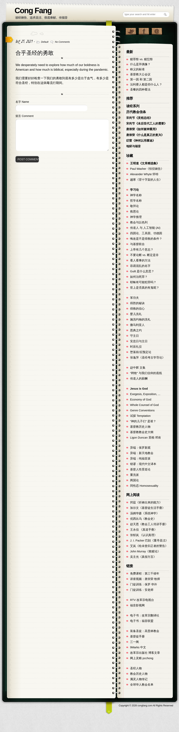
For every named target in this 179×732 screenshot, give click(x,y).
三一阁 (134, 641)
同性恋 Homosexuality (144, 485)
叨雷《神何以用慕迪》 (140, 140)
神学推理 (136, 216)
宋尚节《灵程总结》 (139, 117)
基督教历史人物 (140, 426)
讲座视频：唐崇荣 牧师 (145, 579)
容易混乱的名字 (140, 265)
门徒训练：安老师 (141, 589)
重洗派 (134, 474)
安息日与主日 (139, 341)
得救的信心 (137, 308)
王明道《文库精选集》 (144, 163)
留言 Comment (25, 116)
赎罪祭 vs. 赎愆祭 (141, 59)
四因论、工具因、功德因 (146, 233)
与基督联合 (137, 244)
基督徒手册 (137, 636)
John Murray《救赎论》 (145, 551)
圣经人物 (136, 668)
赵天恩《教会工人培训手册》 (149, 524)
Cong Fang (33, 10)
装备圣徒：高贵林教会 (144, 631)
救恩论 (134, 211)
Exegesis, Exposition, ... (145, 394)
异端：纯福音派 (140, 458)
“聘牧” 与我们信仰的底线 (146, 373)
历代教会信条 (136, 112)
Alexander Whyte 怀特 (144, 174)
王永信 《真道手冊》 (143, 529)
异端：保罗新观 (140, 447)
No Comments (62, 42)
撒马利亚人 (137, 324)
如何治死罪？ (139, 276)
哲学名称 (136, 200)
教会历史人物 (139, 673)
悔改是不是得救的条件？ (146, 238)
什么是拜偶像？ (140, 64)
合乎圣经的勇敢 (35, 53)
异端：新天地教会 (141, 453)
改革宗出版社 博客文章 (145, 652)
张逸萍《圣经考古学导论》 (147, 357)
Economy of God (140, 399)
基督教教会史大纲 (141, 432)
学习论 (134, 189)
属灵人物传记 (139, 679)
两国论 (134, 480)
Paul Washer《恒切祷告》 (147, 168)
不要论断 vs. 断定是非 (144, 255)
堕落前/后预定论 (140, 352)
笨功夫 (134, 297)
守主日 (134, 335)
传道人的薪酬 (139, 378)
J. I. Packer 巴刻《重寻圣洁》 (149, 540)
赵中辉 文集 (137, 367)
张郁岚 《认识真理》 (143, 535)
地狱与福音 (133, 146)
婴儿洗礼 (136, 314)
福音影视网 (137, 605)
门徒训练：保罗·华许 (143, 584)
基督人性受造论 (140, 469)
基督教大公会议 (140, 74)
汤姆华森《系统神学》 (144, 513)
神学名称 (136, 195)
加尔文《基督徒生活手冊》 (147, 507)
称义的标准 (137, 69)
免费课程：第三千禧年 (144, 573)
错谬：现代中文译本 (143, 464)
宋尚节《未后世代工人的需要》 (146, 123)
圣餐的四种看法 (140, 89)
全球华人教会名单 (141, 684)
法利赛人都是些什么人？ (146, 84)
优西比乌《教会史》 (143, 518)
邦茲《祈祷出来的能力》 (146, 502)
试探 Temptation (140, 415)
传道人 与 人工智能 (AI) (145, 227)
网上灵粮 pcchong (141, 658)
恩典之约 (136, 330)
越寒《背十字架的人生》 (146, 179)
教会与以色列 (139, 222)
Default (44, 42)
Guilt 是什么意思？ (142, 271)
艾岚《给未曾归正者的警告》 (149, 545)
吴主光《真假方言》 (143, 556)
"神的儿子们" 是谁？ (143, 421)
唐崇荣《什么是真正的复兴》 (145, 135)
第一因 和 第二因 (141, 79)
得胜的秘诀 (137, 303)
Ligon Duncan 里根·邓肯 (145, 437)
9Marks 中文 (138, 647)
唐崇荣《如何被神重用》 (142, 129)
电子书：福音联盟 (141, 620)
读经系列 (132, 106)
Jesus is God (139, 388)
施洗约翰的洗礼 (140, 319)
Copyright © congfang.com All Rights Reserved (146, 705)
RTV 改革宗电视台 (142, 599)
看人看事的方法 (140, 260)
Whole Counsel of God (144, 404)
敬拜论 (134, 206)
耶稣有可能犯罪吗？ (143, 282)
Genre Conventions (142, 410)
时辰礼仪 (136, 346)
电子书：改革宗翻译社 (144, 615)
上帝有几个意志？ (141, 249)
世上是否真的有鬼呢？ (144, 287)
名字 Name (22, 101)
